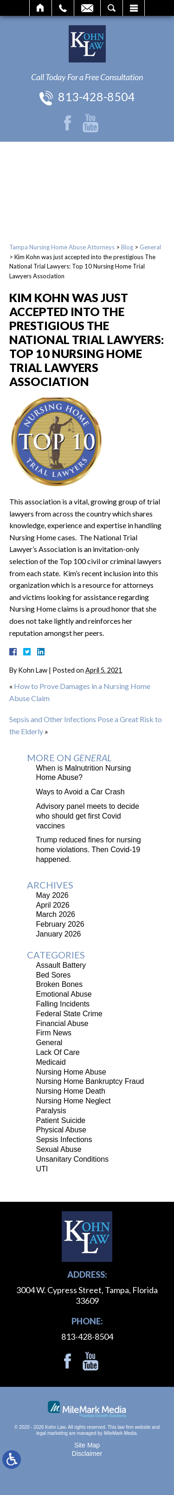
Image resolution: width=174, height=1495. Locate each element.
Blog (127, 247)
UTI (42, 1169)
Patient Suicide (61, 1120)
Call (63, 8)
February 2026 (60, 924)
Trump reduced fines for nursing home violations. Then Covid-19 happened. (88, 849)
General (150, 247)
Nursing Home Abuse (71, 1072)
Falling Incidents (63, 1004)
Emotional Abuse (64, 994)
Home (41, 8)
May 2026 (52, 895)
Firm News (53, 1033)
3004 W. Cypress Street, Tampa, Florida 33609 (87, 1295)
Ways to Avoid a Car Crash (80, 792)
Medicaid (51, 1062)
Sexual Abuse (59, 1149)
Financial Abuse (62, 1023)
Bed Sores (53, 975)
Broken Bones (59, 984)
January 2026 (58, 934)
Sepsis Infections (64, 1140)
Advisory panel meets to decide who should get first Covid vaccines (87, 816)
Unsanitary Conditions (72, 1159)
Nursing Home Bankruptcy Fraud (90, 1081)
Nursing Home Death (70, 1091)
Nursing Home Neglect (73, 1101)
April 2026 (53, 905)
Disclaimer (87, 1453)
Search (111, 8)
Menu (133, 8)
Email (87, 8)
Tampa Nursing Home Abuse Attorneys (62, 247)
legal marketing (52, 1433)
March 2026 (56, 914)
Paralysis (51, 1111)
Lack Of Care (58, 1052)
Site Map (87, 1445)
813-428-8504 (96, 96)
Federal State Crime (69, 1014)
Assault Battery (61, 965)
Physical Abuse (61, 1130)
